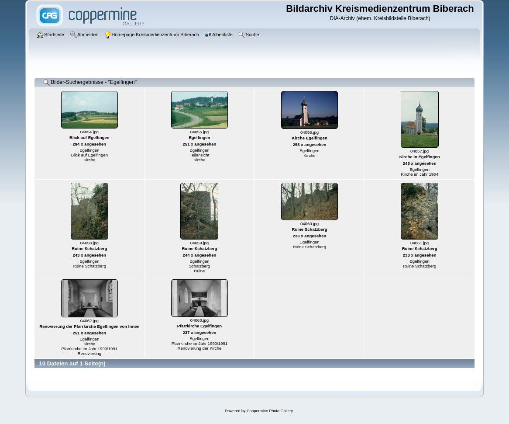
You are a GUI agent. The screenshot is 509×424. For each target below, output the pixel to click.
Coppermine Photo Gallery (270, 411)
